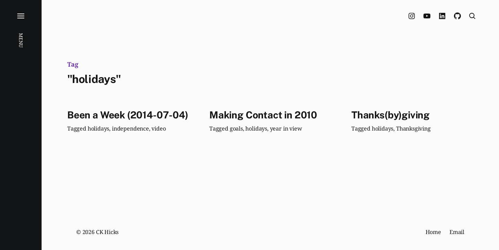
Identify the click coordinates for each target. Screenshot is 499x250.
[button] (21, 125)
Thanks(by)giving (390, 114)
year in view (286, 128)
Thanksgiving (413, 128)
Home (433, 232)
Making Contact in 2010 (263, 114)
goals (236, 128)
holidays (99, 128)
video (158, 128)
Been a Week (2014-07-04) (127, 114)
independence (130, 128)
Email (456, 232)
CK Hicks (107, 232)
